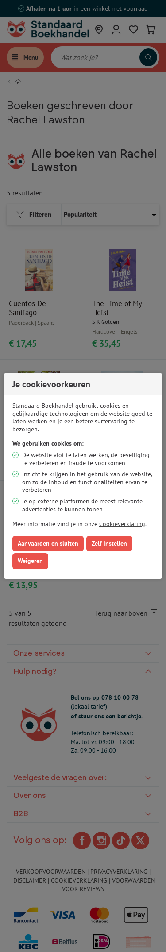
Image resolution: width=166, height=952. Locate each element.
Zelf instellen (109, 543)
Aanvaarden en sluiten (48, 543)
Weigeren (30, 561)
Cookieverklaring (122, 524)
